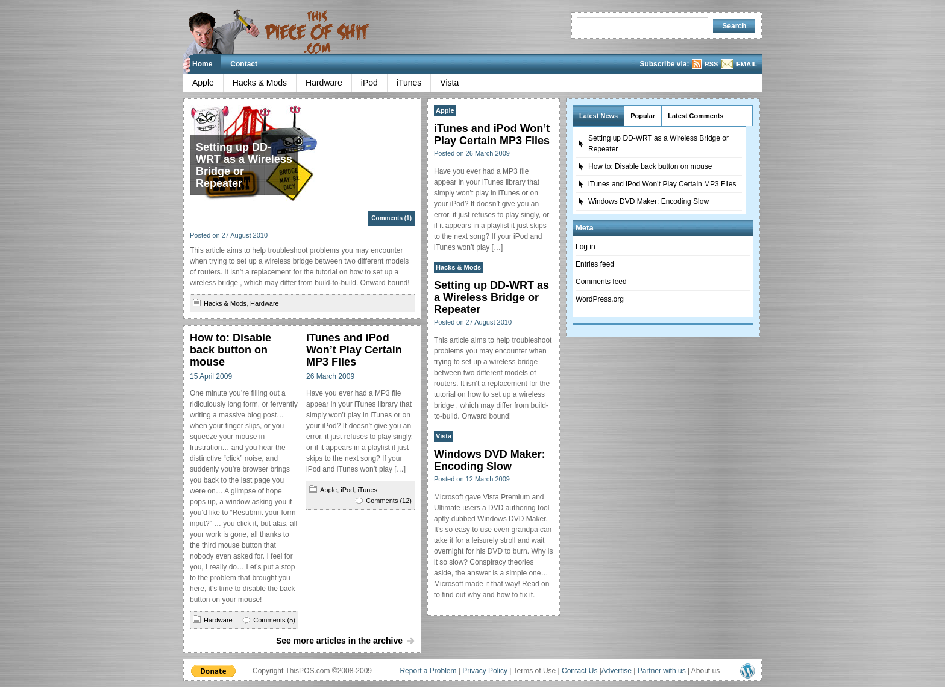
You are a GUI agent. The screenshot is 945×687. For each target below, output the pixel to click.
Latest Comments (695, 115)
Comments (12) (389, 500)
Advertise (616, 670)
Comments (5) (274, 620)
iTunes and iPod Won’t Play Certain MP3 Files (354, 350)
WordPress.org (600, 299)
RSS (711, 64)
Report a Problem (428, 670)
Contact (243, 64)
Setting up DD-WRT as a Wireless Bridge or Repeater (244, 165)
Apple (203, 82)
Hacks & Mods (260, 82)
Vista (449, 82)
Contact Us (579, 670)
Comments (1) (391, 218)
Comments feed (601, 281)
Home (202, 64)
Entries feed (595, 264)
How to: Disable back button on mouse (230, 350)
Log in (585, 246)
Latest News (598, 115)
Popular (642, 115)
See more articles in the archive (339, 640)
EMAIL (746, 64)
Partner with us (662, 670)
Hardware (324, 82)
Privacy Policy (484, 670)
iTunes (409, 82)
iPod (369, 82)
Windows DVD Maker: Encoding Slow (489, 460)
